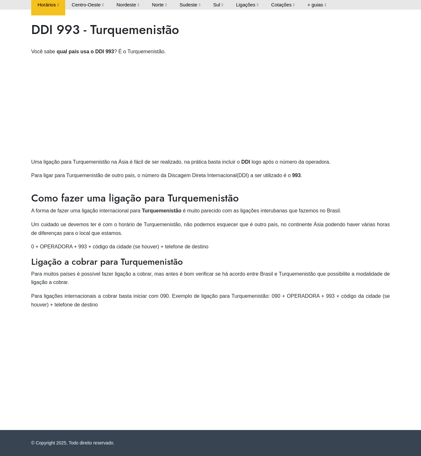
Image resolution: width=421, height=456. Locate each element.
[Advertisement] (210, 106)
